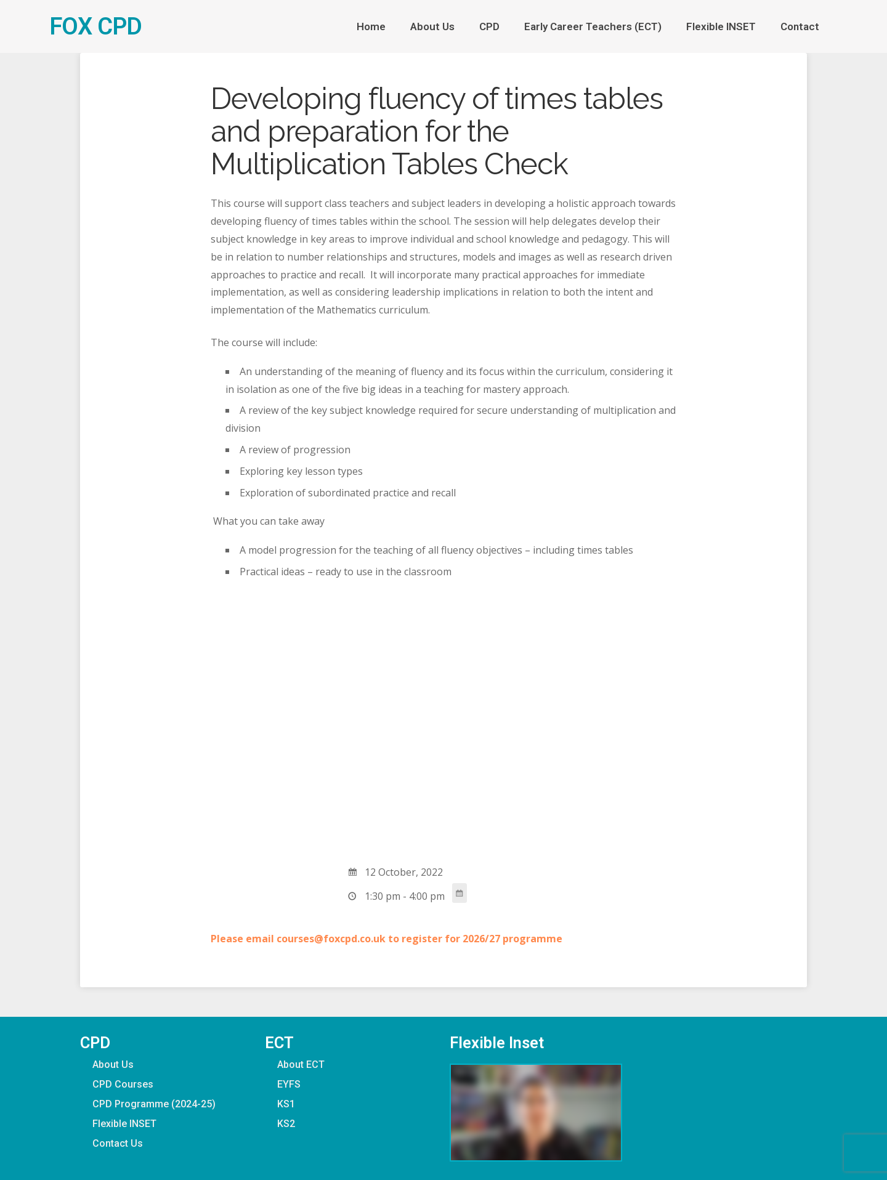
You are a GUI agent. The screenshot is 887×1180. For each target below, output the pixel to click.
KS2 (286, 1123)
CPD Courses (122, 1084)
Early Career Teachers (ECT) (593, 26)
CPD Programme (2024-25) (154, 1104)
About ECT (301, 1064)
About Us (432, 26)
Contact (802, 26)
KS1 (286, 1104)
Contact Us (117, 1143)
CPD (489, 26)
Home (371, 26)
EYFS (289, 1084)
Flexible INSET (721, 26)
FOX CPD (95, 26)
